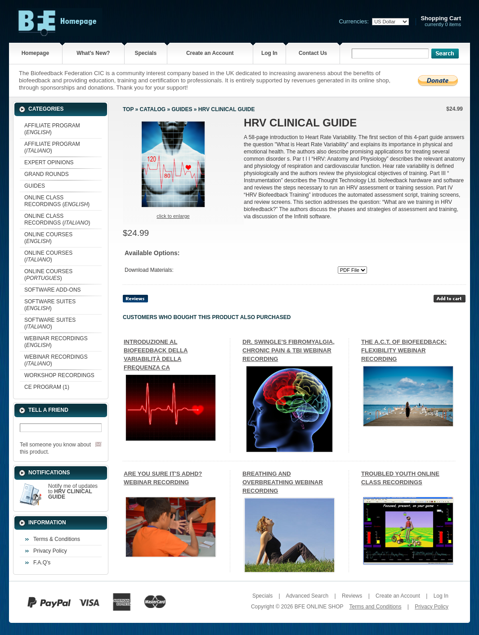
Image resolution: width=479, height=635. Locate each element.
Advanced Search (307, 596)
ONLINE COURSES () (48, 237)
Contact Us (313, 53)
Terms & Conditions (56, 539)
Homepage (35, 53)
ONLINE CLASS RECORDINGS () (57, 200)
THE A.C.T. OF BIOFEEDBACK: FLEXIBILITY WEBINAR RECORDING (404, 350)
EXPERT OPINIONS (49, 162)
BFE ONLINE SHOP (319, 606)
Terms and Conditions (375, 606)
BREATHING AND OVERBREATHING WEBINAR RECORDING (282, 482)
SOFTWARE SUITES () (50, 304)
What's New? (93, 53)
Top (128, 109)
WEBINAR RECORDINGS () (56, 341)
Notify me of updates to (73, 491)
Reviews (352, 596)
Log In (269, 53)
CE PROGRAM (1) (46, 387)
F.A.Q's (41, 562)
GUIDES (34, 186)
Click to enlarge (173, 216)
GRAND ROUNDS (46, 174)
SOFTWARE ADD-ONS (52, 290)
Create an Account (210, 53)
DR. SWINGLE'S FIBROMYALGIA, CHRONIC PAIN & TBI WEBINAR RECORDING (288, 350)
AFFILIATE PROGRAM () (52, 128)
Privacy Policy (50, 551)
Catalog (153, 109)
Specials (145, 53)
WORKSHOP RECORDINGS (59, 375)
